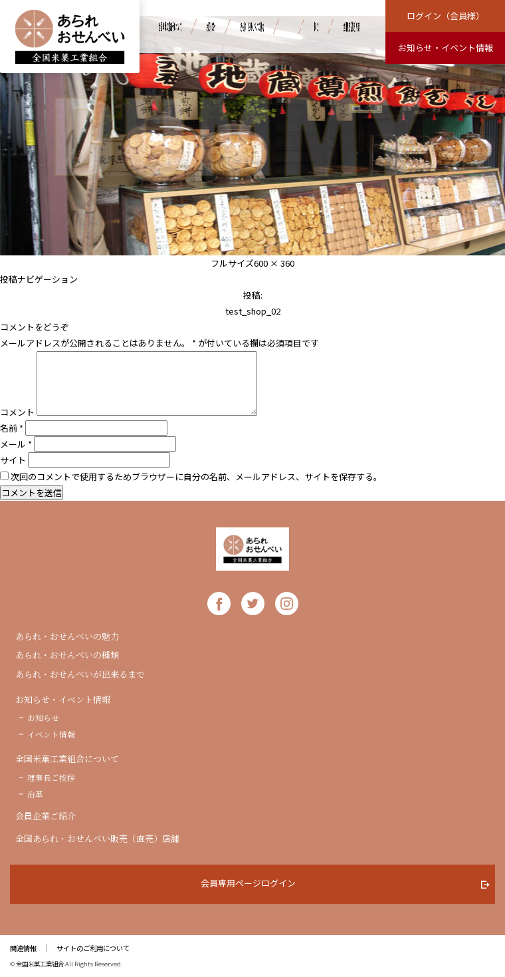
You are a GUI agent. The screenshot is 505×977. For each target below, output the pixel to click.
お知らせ (43, 717)
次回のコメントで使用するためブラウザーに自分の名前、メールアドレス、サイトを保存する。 (196, 476)
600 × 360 (274, 263)
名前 (11, 428)
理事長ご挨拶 (51, 777)
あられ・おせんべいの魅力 (67, 636)
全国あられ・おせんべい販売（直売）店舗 (97, 839)
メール (16, 444)
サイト (13, 460)
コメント (17, 412)
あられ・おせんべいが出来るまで (80, 674)
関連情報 (23, 948)
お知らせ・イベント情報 (62, 700)
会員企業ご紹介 (45, 816)
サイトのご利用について (93, 948)
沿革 (35, 794)
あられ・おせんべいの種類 (67, 655)
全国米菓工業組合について (67, 759)
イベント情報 (51, 734)
